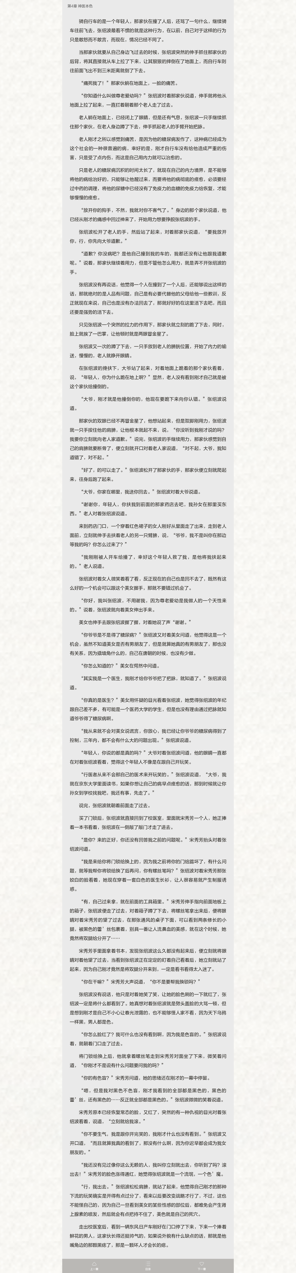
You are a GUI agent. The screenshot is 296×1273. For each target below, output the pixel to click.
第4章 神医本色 (80, 6)
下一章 (202, 1269)
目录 (148, 1269)
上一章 (94, 1269)
